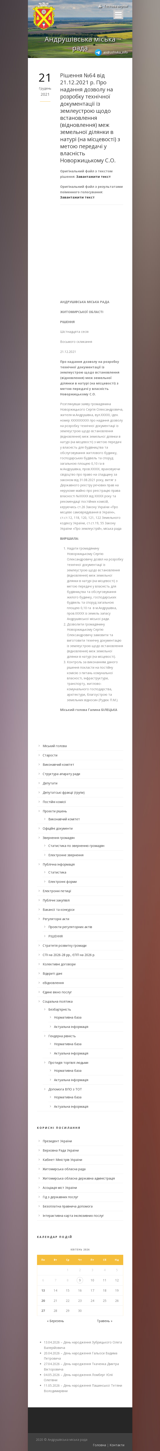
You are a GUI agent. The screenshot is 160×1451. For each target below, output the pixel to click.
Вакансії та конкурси (58, 909)
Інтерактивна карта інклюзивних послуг (73, 1215)
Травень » (104, 1321)
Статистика (57, 872)
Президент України (57, 1141)
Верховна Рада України (61, 1150)
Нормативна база (67, 1017)
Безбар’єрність (59, 1009)
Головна (99, 1445)
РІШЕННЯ (55, 936)
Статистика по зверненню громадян (76, 845)
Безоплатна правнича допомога (68, 1206)
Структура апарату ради (61, 774)
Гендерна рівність (62, 1036)
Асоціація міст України (60, 1187)
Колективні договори (59, 964)
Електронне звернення (66, 855)
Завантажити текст (93, 176)
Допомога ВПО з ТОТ (65, 1089)
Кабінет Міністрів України (62, 1159)
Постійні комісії (54, 802)
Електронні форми (62, 881)
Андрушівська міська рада (80, 43)
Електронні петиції (57, 891)
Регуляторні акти (56, 919)
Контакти (117, 1445)
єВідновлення (53, 983)
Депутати (50, 783)
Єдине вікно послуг (57, 992)
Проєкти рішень (55, 811)
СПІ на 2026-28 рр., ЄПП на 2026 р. (69, 955)
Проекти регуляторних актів (70, 927)
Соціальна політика (58, 1001)
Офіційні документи (58, 828)
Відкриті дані (52, 973)
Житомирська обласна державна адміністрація (79, 1178)
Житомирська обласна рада (64, 1169)
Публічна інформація (59, 864)
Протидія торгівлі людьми (68, 1062)
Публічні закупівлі (56, 900)
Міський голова (55, 746)
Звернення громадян (59, 838)
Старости (50, 755)
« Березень (55, 1321)
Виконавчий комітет (58, 764)
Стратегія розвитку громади (64, 945)
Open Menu (118, 14)
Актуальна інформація (71, 1026)
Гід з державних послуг (60, 1197)
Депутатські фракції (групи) (64, 792)
